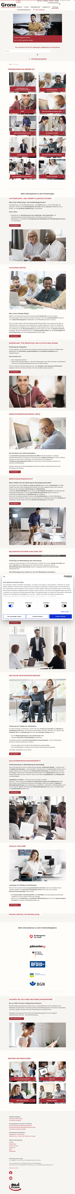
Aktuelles (45, 1)
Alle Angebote (14, 225)
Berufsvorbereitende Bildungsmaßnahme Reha (22, 1127)
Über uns (39, 1)
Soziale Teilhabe (52, 176)
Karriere (51, 1)
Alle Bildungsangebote (53, 2)
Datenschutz (12, 1144)
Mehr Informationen (15, 1018)
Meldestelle (12, 1151)
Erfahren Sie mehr (13, 1168)
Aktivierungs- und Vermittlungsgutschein (22, 89)
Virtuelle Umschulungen (15, 1118)
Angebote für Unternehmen (16, 1134)
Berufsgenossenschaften (22, 133)
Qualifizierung (45, 47)
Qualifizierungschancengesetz (22, 176)
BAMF (22, 111)
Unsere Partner (52, 1100)
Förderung (55, 7)
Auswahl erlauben (37, 616)
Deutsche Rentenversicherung (52, 154)
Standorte (19, 7)
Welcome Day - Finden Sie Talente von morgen (22, 1136)
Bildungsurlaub (22, 154)
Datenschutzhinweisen (36, 597)
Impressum (52, 597)
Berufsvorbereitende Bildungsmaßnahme (20, 1125)
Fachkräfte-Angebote (15, 1120)
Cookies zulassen (61, 616)
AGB (10, 1149)
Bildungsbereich (35, 7)
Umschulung (56, 47)
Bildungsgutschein (52, 133)
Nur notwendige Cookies (14, 616)
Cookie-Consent (13, 1145)
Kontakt (57, 1)
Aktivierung (36, 47)
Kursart (26, 7)
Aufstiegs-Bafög (52, 89)
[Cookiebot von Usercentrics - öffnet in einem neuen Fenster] (65, 576)
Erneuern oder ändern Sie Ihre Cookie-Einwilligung (26, 555)
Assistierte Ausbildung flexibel (17, 1129)
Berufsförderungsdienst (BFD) (52, 111)
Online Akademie (40, 9)
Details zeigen (65, 611)
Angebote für (46, 7)
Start (10, 64)
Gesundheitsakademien (24, 9)
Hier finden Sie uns (22, 1100)
